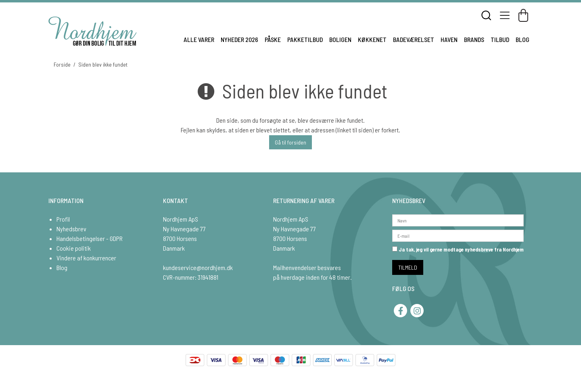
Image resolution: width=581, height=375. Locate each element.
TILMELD (407, 267)
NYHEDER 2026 (239, 39)
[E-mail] (458, 235)
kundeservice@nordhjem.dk (198, 267)
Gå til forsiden (290, 142)
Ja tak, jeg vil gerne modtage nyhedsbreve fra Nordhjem (458, 249)
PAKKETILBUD (305, 39)
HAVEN (449, 39)
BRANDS (474, 39)
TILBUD (500, 39)
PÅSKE (273, 39)
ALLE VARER (199, 39)
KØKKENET (372, 39)
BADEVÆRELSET (413, 39)
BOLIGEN (340, 39)
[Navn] (458, 219)
